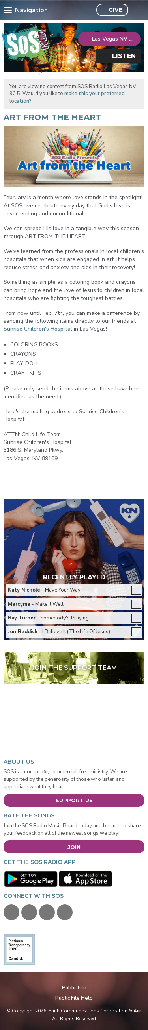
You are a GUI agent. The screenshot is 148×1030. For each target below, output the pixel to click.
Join (74, 847)
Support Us (74, 800)
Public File (74, 987)
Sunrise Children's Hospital (38, 329)
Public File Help (74, 998)
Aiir (137, 1011)
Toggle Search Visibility (136, 10)
